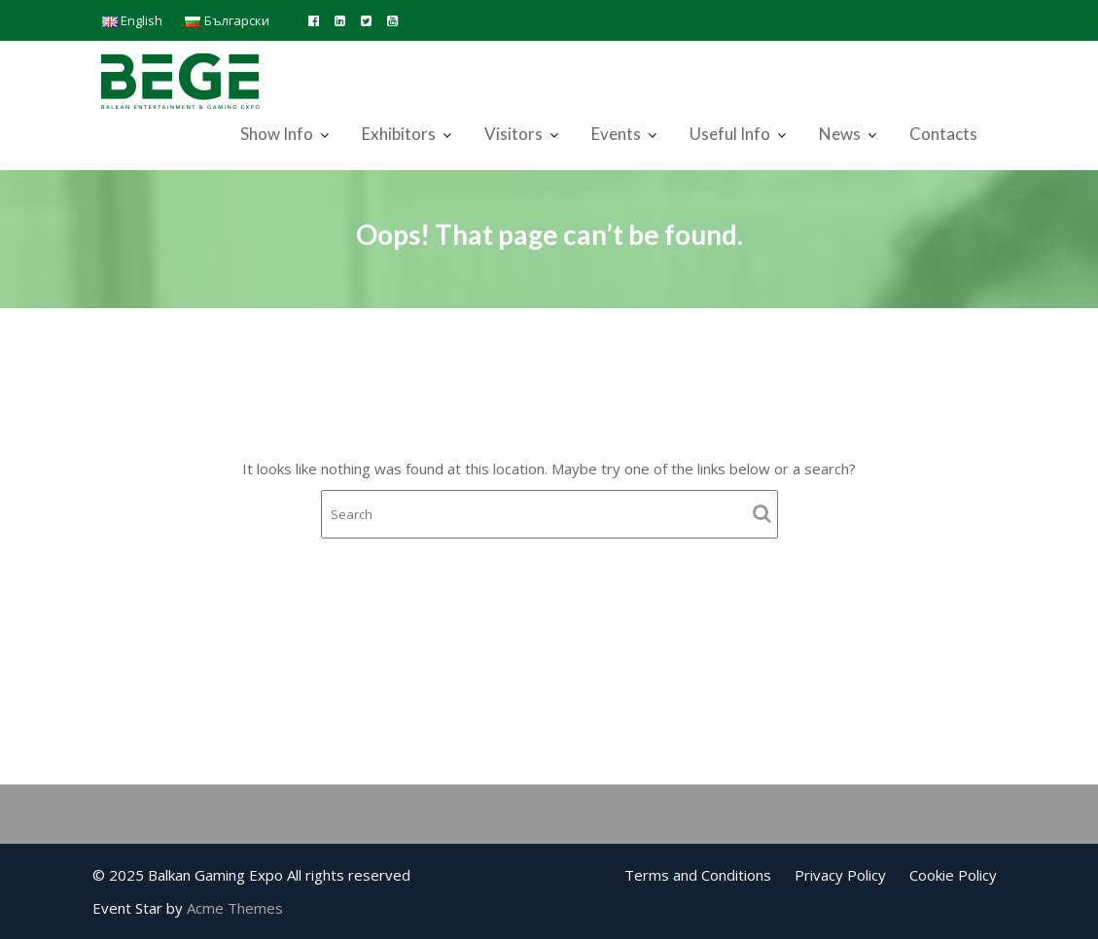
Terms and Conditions (697, 875)
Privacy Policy (840, 875)
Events (616, 133)
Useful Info (730, 133)
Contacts (943, 133)
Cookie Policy (953, 875)
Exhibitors (399, 133)
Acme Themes (235, 908)
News (840, 133)
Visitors (513, 133)
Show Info (276, 133)
